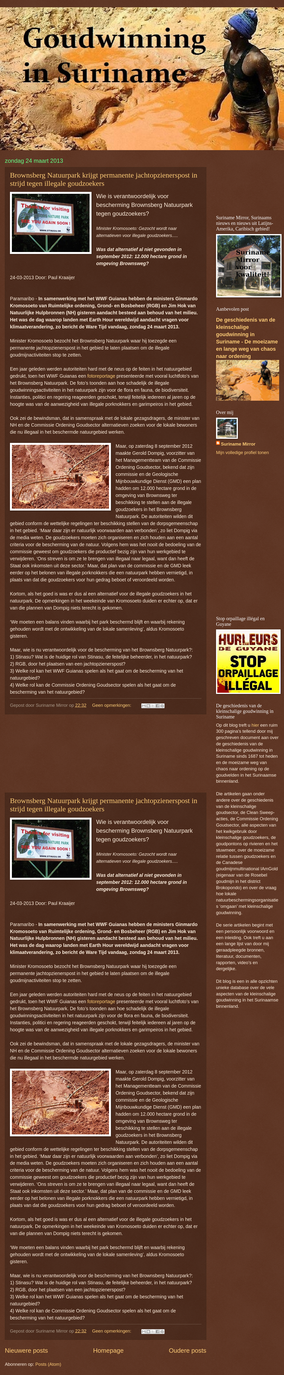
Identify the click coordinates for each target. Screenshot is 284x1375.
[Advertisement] (105, 753)
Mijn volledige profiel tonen (242, 452)
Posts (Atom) (48, 1364)
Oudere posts (187, 1350)
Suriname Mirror (238, 444)
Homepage (108, 1350)
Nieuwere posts (26, 1350)
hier (255, 725)
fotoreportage (101, 376)
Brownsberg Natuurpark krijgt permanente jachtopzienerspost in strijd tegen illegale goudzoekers (103, 179)
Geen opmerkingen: (112, 705)
